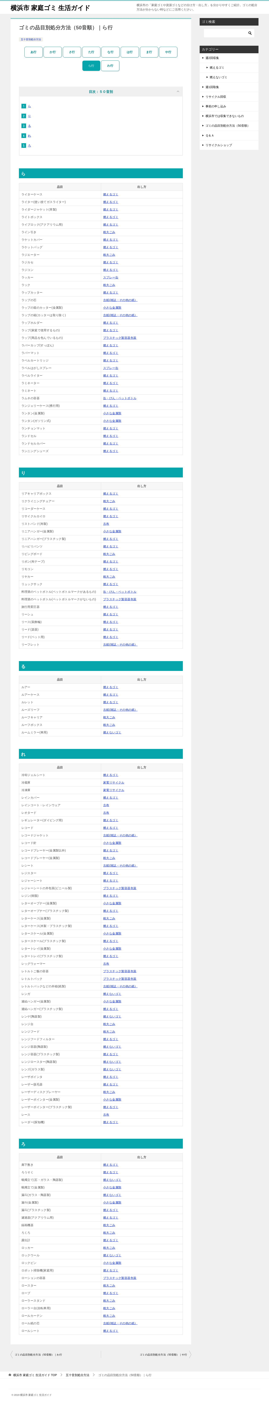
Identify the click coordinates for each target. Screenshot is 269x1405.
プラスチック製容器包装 (119, 337)
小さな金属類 (112, 307)
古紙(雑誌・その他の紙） (120, 300)
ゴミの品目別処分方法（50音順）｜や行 (163, 1354)
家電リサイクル (113, 782)
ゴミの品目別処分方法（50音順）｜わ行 (38, 1354)
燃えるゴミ (110, 194)
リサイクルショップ (219, 145)
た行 (91, 52)
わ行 (110, 65)
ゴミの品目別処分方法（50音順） (228, 125)
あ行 (33, 52)
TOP (35, 1375)
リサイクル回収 (216, 96)
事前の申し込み (216, 106)
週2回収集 (212, 58)
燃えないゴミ (112, 732)
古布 (106, 523)
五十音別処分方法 (31, 39)
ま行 (149, 52)
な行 (110, 52)
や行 (168, 52)
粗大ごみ (109, 232)
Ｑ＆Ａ (210, 135)
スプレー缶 (110, 277)
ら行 (91, 65)
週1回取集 (212, 87)
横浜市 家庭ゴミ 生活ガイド (50, 7)
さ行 (72, 52)
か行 (53, 52)
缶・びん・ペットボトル (119, 398)
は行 (130, 52)
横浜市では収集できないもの (225, 116)
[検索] (229, 33)
